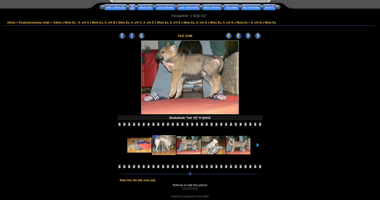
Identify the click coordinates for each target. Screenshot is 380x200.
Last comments (188, 7)
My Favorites (251, 7)
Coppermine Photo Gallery (196, 196)
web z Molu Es (115, 7)
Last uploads (165, 7)
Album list (145, 7)
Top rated (231, 7)
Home (11, 22)
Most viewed (212, 7)
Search (269, 7)
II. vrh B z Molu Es (263, 22)
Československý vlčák (34, 22)
